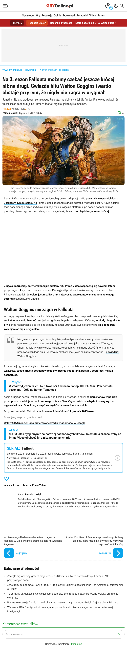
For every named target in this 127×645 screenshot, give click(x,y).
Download (69, 15)
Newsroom (28, 15)
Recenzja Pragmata (61, 23)
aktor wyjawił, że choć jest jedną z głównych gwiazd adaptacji (46, 320)
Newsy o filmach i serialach (54, 69)
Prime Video (60, 411)
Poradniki (82, 15)
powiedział (112, 352)
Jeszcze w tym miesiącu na (20, 202)
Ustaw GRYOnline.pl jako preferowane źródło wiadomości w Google (44, 423)
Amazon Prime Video (34, 485)
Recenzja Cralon (36, 23)
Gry (38, 15)
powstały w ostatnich (99, 198)
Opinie (57, 15)
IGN (54, 290)
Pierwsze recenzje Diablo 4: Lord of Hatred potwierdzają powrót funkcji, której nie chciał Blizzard (62, 602)
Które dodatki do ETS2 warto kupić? (96, 23)
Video (92, 15)
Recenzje (47, 15)
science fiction (12, 485)
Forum (101, 15)
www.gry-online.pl (12, 69)
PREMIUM (16, 23)
